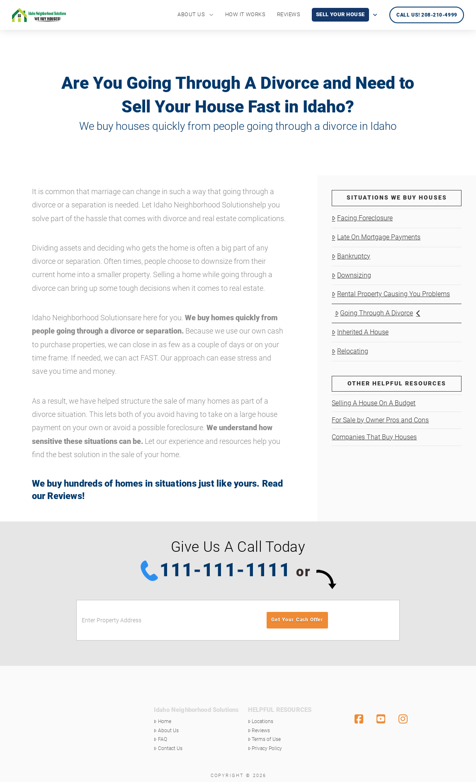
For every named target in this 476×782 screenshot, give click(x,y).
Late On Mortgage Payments (376, 237)
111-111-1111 (225, 570)
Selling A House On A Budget (373, 403)
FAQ (160, 739)
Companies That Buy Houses (374, 437)
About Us (166, 730)
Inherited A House (360, 332)
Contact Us (168, 748)
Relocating (350, 351)
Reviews (64, 496)
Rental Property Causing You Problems (391, 294)
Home (162, 721)
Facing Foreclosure (362, 218)
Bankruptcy (351, 256)
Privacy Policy (265, 748)
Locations (261, 721)
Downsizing (351, 275)
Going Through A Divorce (377, 313)
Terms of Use (264, 739)
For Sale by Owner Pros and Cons (380, 420)
